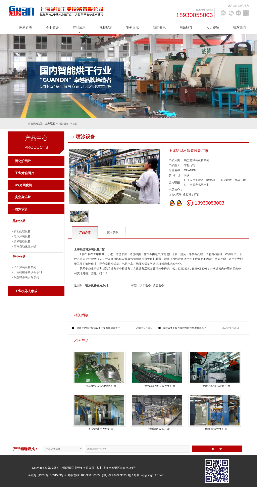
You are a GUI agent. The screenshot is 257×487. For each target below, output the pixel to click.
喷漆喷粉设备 (22, 241)
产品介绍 (85, 232)
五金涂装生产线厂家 (101, 428)
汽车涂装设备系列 (25, 267)
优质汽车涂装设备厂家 (216, 386)
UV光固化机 (23, 185)
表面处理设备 (22, 231)
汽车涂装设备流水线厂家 (101, 386)
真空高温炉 (23, 197)
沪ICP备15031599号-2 (52, 475)
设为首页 (232, 5)
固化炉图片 (23, 161)
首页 (74, 123)
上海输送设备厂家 (158, 428)
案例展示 (132, 27)
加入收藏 (244, 5)
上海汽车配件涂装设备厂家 (158, 386)
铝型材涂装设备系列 (26, 277)
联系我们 (239, 27)
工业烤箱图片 (24, 173)
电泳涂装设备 (22, 236)
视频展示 (105, 27)
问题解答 (185, 27)
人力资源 (212, 27)
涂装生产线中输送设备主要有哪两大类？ (98, 327)
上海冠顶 (50, 123)
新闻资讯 (159, 27)
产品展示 (79, 27)
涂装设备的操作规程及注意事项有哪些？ (184, 327)
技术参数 (112, 232)
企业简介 (52, 27)
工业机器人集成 (26, 291)
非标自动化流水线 (25, 246)
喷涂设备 (63, 123)
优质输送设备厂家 (216, 428)
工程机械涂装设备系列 (28, 272)
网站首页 (25, 27)
